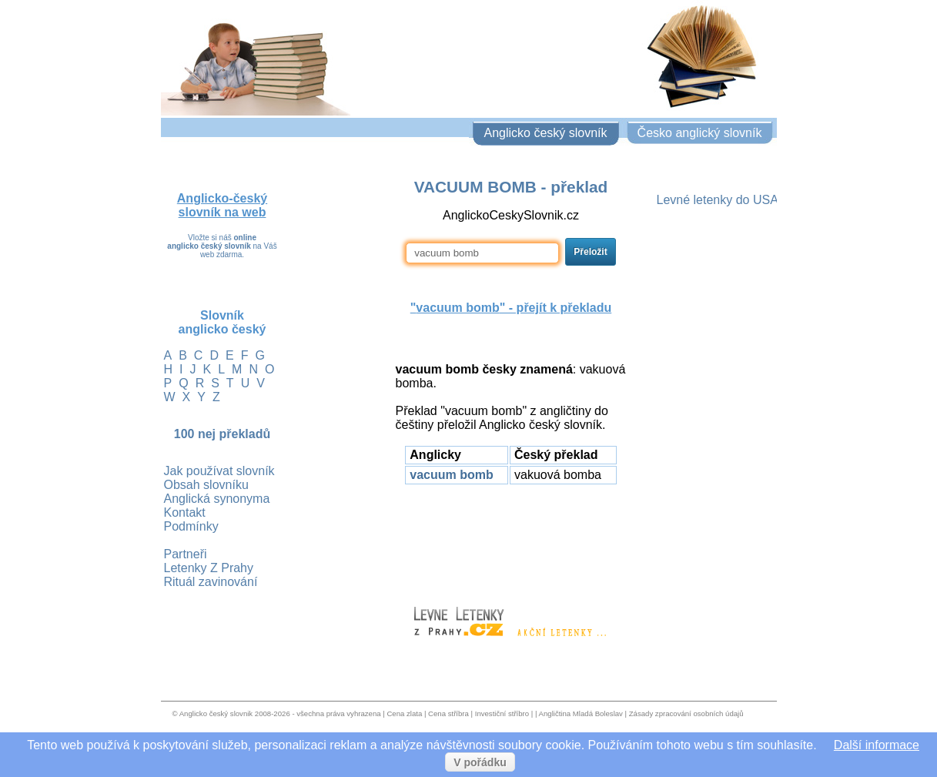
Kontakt (185, 512)
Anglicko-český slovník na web (222, 205)
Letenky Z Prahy (209, 567)
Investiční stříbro (502, 713)
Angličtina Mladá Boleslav (581, 713)
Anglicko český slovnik (216, 713)
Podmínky (191, 526)
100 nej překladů (222, 433)
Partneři (185, 554)
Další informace (876, 745)
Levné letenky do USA (717, 199)
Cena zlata (404, 713)
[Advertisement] (511, 538)
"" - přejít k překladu (510, 307)
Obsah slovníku (206, 484)
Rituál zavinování (211, 581)
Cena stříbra (448, 713)
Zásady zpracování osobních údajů (686, 713)
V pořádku (479, 762)
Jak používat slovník (219, 470)
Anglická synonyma (217, 498)
